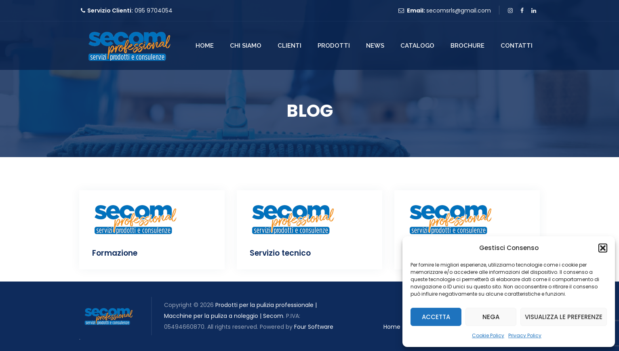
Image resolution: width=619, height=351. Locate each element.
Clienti (289, 45)
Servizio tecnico (280, 253)
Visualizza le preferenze (563, 317)
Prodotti (334, 45)
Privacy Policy (524, 335)
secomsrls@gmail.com (458, 10)
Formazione (114, 253)
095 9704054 (154, 10)
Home (205, 45)
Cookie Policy (488, 335)
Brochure (467, 45)
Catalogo (417, 45)
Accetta (436, 317)
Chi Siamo (245, 45)
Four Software (313, 327)
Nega (490, 317)
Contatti (517, 45)
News (375, 45)
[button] (603, 248)
